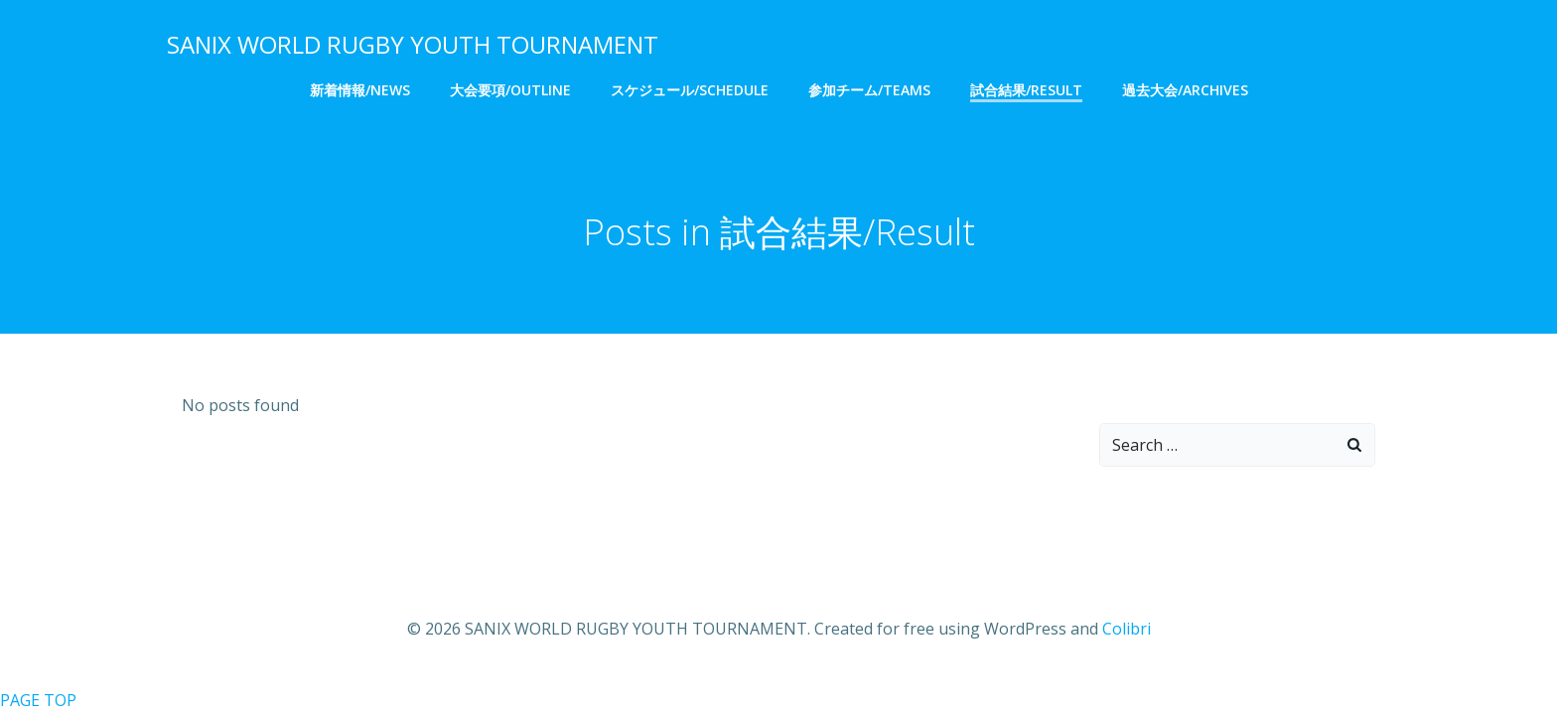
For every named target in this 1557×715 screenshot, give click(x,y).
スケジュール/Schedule (690, 89)
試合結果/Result (1026, 89)
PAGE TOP (38, 700)
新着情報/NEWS (360, 89)
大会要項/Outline (510, 89)
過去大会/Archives (1185, 89)
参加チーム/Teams (869, 89)
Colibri (1126, 629)
